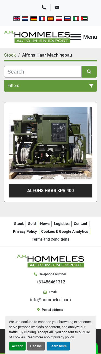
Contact (80, 223)
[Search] (43, 72)
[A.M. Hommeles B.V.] (50, 260)
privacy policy (63, 337)
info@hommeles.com (50, 299)
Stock (19, 223)
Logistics (61, 223)
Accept (17, 346)
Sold (32, 223)
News (45, 223)
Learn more (58, 346)
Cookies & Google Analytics (64, 231)
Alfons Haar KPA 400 (50, 190)
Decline (36, 346)
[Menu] (75, 37)
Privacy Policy (25, 231)
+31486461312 (50, 281)
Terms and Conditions (50, 239)
